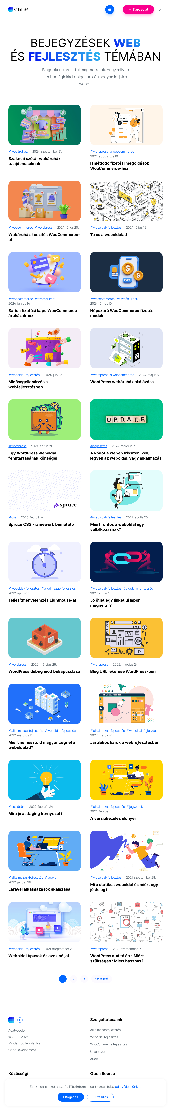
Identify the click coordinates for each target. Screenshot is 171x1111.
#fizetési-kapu (45, 299)
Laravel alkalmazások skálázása (39, 889)
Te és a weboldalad (108, 234)
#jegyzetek (134, 806)
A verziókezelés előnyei (113, 818)
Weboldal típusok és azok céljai (38, 955)
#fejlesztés (98, 446)
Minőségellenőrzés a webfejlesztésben (28, 384)
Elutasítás (100, 1097)
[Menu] (109, 9)
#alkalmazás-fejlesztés (58, 588)
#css (12, 517)
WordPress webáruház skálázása (122, 381)
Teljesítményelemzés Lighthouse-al (42, 600)
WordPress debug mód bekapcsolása (44, 671)
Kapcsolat (138, 9)
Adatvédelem (17, 1030)
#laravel (51, 877)
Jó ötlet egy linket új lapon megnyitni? (115, 603)
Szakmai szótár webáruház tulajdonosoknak (34, 161)
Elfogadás (70, 1097)
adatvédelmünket (128, 1086)
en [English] (161, 9)
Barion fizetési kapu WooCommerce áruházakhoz (42, 313)
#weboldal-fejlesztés (105, 227)
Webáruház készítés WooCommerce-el (44, 237)
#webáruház (18, 151)
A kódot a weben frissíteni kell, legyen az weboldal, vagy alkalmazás (126, 456)
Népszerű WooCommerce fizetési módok (122, 313)
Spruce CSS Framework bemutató (41, 524)
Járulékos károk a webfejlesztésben (124, 742)
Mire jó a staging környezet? (35, 813)
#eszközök (16, 806)
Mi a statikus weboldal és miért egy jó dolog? (124, 887)
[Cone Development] (18, 9)
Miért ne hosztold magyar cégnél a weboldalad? (41, 745)
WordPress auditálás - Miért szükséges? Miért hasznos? (117, 958)
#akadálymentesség (138, 588)
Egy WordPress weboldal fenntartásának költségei (32, 456)
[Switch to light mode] (20, 1020)
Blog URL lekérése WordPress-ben (123, 671)
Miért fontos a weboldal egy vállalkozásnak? (117, 527)
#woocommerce (122, 151)
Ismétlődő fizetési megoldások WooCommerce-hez (119, 166)
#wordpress (99, 151)
